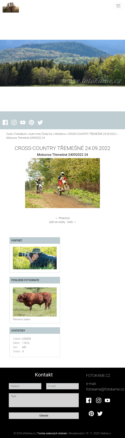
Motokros (60, 133)
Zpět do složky (57, 222)
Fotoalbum (20, 133)
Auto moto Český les (40, 133)
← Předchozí (62, 218)
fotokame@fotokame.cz (105, 389)
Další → (71, 222)
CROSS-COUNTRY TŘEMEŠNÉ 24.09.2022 (92, 133)
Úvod (9, 133)
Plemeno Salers (21, 319)
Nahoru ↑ (106, 433)
